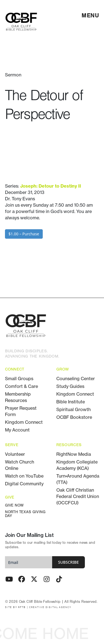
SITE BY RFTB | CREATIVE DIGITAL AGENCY (38, 607)
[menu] (90, 15)
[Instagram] (46, 579)
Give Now (14, 506)
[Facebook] (21, 579)
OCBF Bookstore (74, 417)
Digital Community (24, 483)
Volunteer (15, 454)
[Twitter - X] (34, 579)
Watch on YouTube (24, 476)
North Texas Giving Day (25, 514)
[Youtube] (9, 579)
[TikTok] (59, 579)
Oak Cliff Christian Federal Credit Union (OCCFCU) (77, 496)
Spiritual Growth (73, 409)
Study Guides (70, 386)
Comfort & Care (21, 386)
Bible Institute (70, 401)
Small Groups (19, 378)
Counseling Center (75, 378)
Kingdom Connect (24, 422)
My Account (17, 430)
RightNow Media (73, 454)
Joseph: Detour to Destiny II (50, 186)
